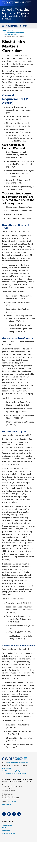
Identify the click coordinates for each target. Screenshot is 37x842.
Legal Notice (6, 771)
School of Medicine (16, 10)
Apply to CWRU (7, 825)
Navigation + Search (14, 26)
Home (4, 31)
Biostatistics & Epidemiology (14, 32)
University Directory (8, 833)
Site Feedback (6, 804)
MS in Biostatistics (10, 34)
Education (11, 31)
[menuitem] (18, 825)
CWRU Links (7, 822)
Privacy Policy (15, 771)
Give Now (5, 828)
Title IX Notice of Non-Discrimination (14, 773)
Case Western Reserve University (17, 762)
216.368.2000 (6, 768)
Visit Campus (6, 830)
